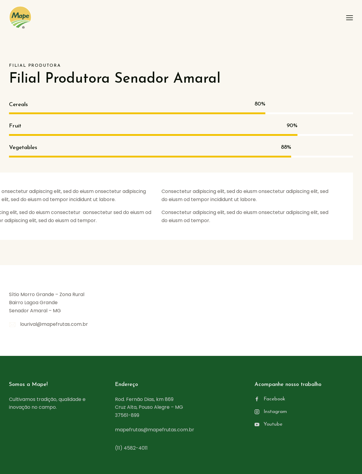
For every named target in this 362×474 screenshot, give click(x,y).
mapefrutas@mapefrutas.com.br (154, 429)
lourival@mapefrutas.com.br (54, 324)
